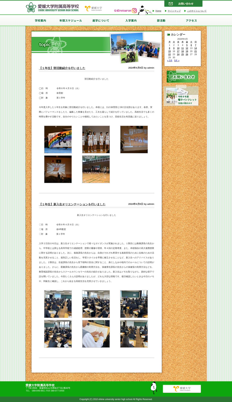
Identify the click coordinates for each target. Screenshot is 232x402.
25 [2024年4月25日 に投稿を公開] (182, 54)
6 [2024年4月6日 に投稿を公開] (191, 45)
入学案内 (131, 20)
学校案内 (40, 20)
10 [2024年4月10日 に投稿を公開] (178, 48)
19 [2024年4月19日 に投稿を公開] (187, 51)
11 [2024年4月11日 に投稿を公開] (182, 48)
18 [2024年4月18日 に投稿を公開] (182, 51)
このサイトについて (197, 11)
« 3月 (169, 60)
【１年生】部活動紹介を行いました (62, 68)
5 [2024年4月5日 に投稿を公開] (187, 45)
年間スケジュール (70, 20)
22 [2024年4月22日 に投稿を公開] (169, 54)
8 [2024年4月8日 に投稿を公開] (169, 48)
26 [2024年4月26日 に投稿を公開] (187, 54)
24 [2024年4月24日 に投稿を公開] (178, 54)
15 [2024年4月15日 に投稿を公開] (169, 51)
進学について (100, 20)
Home (158, 11)
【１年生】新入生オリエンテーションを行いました (72, 204)
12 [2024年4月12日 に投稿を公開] (187, 48)
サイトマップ (174, 11)
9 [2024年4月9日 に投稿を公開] (174, 48)
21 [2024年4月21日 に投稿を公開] (195, 51)
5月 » (176, 60)
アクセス (191, 20)
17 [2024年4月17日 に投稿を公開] (178, 51)
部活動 (161, 20)
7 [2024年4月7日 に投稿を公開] (195, 45)
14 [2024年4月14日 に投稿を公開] (195, 48)
